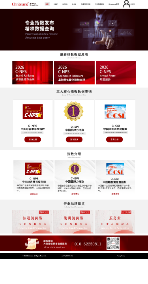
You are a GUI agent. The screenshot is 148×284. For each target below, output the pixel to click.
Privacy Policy (121, 256)
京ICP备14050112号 (67, 256)
